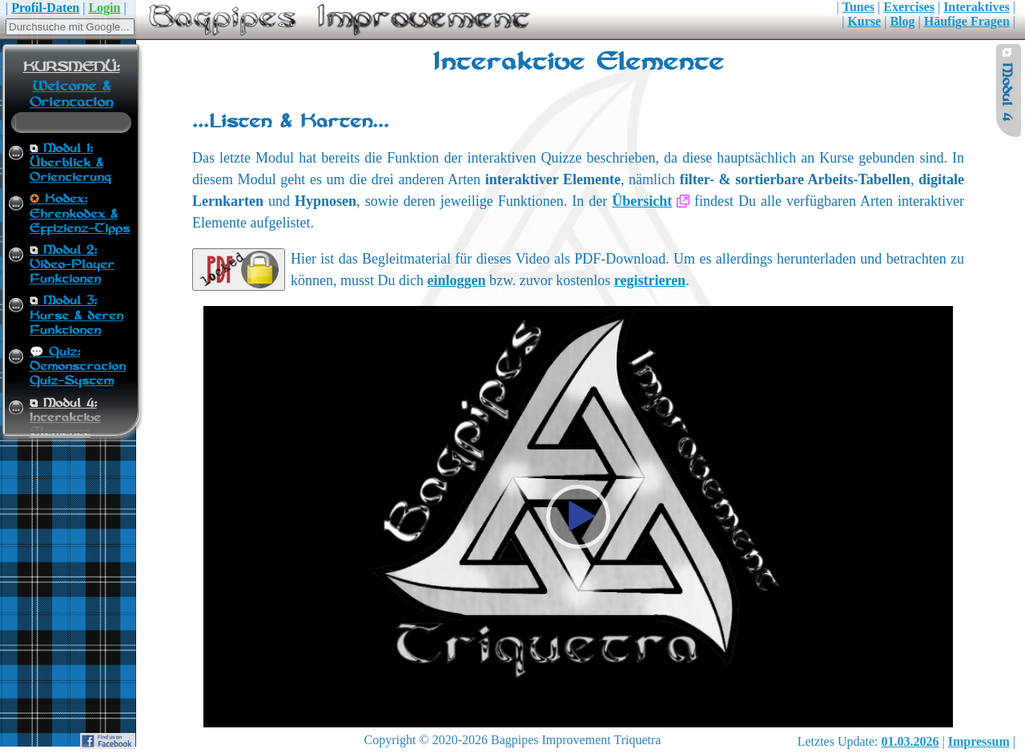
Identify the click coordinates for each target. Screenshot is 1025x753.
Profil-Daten (45, 7)
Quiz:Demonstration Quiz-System (78, 367)
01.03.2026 (910, 741)
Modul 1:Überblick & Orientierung (70, 163)
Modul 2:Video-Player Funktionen (72, 265)
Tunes (858, 7)
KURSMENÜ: (71, 67)
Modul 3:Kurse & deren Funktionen (76, 316)
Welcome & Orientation (71, 94)
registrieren (649, 280)
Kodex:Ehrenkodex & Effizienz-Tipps (80, 214)
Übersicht (642, 201)
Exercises (909, 7)
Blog (902, 21)
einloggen (457, 280)
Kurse (864, 21)
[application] (577, 516)
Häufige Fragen (967, 21)
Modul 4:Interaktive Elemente (65, 418)
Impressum (979, 741)
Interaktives (976, 7)
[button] (578, 517)
